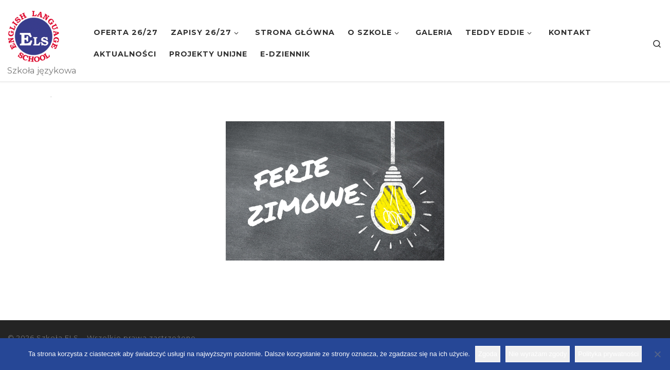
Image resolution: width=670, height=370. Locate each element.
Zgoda (487, 354)
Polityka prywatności (608, 354)
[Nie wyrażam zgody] (657, 354)
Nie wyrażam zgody (538, 354)
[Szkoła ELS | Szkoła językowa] (33, 35)
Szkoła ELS (58, 338)
